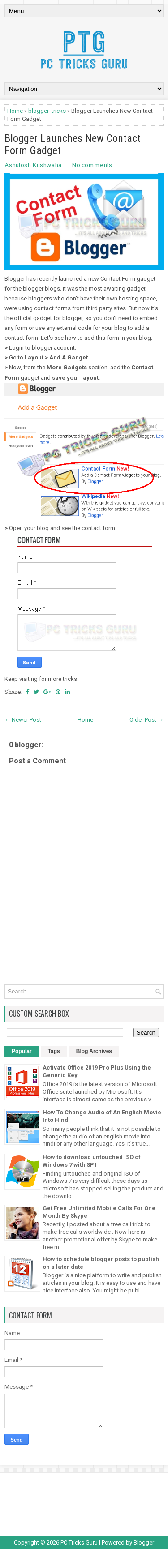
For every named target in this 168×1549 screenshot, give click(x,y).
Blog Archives (94, 1051)
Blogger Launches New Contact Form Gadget (72, 144)
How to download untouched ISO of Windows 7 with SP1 (92, 1161)
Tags (54, 1051)
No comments (92, 165)
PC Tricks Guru (79, 1542)
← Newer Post (22, 719)
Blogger (144, 1542)
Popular (22, 1051)
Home (15, 110)
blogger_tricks (47, 110)
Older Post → (146, 719)
